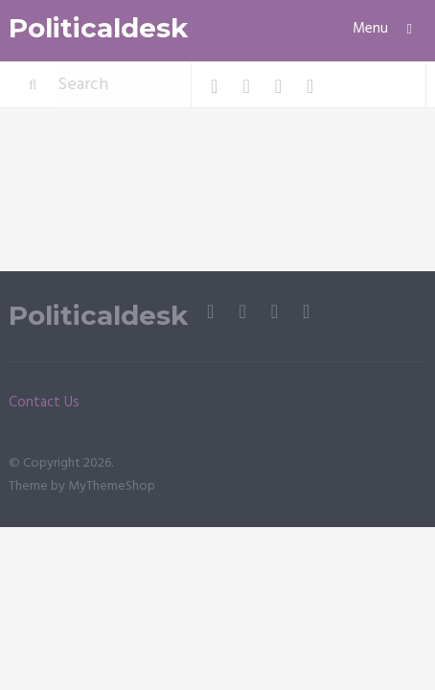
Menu (370, 28)
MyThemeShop (111, 486)
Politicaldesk (98, 28)
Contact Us (44, 402)
